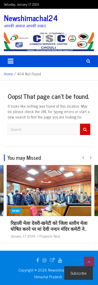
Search (85, 129)
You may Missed (24, 157)
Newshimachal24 (31, 17)
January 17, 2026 (29, 236)
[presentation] (83, 157)
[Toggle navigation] (10, 61)
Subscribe (78, 273)
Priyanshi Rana (56, 236)
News (22, 210)
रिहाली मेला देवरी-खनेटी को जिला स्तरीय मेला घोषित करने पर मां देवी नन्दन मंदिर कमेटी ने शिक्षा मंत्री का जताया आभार (55, 229)
